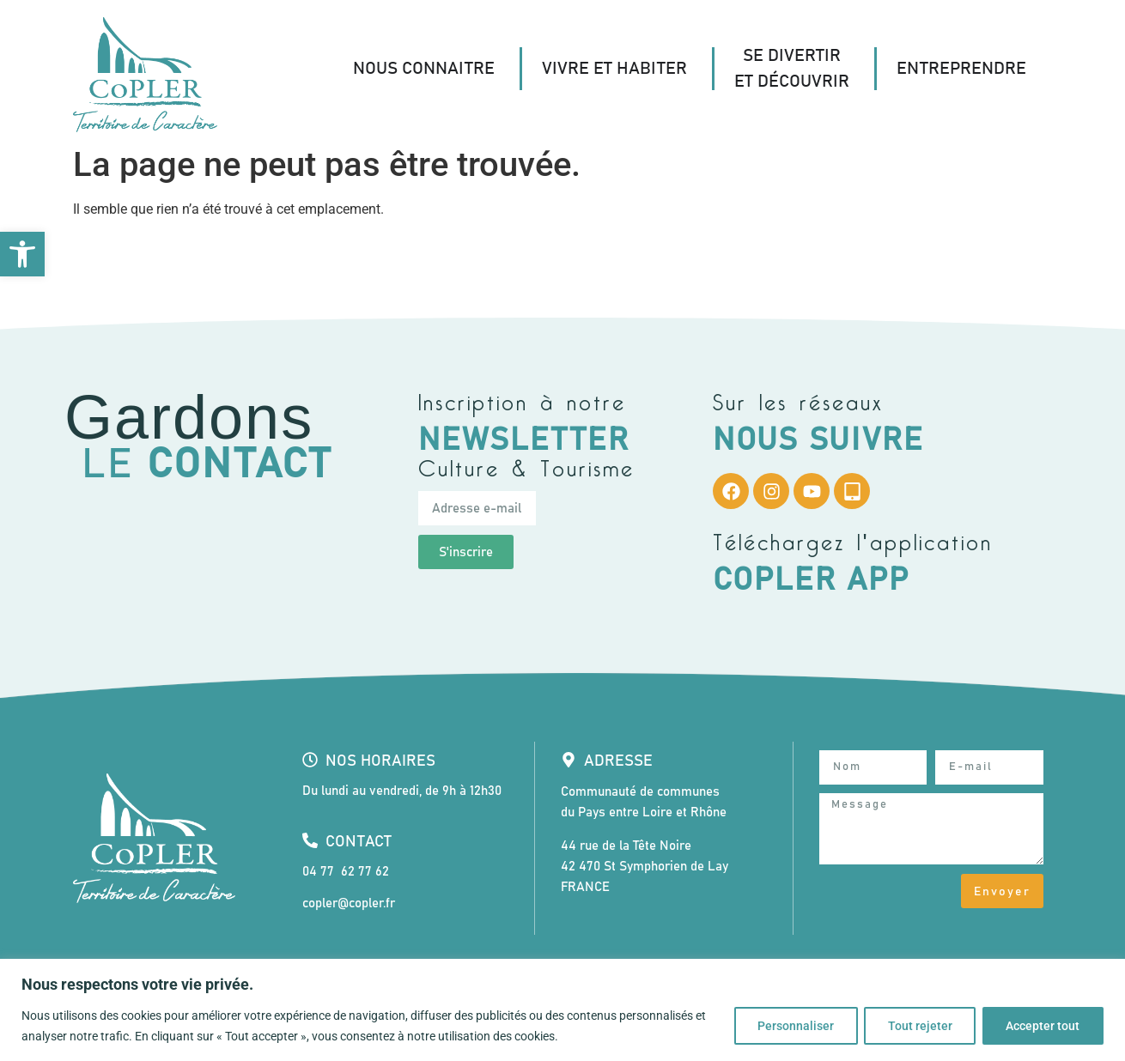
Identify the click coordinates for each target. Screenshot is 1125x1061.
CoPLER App (811, 580)
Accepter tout (1042, 1026)
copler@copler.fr (348, 903)
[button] (22, 254)
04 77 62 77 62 (345, 871)
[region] (562, 1010)
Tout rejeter (916, 1026)
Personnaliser (789, 1026)
